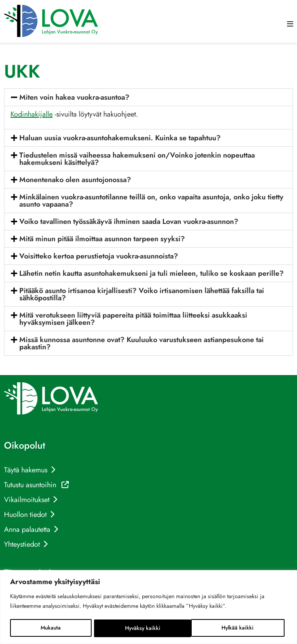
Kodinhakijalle (31, 114)
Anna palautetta (27, 529)
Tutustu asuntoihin (36, 485)
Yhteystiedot (22, 544)
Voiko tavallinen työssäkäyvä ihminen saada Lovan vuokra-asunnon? (128, 221)
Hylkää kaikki (141, 628)
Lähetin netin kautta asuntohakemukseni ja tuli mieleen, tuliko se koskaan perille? (151, 273)
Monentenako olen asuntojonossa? (75, 179)
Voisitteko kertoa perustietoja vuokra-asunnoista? (98, 256)
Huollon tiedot (25, 514)
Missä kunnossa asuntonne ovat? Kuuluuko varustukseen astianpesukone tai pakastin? (141, 343)
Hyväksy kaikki (238, 628)
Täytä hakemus (25, 470)
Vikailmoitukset (26, 499)
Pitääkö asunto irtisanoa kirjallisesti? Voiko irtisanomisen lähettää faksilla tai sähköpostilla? (141, 294)
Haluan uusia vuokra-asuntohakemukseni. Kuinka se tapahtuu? (120, 138)
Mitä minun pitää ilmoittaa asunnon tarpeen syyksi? (102, 239)
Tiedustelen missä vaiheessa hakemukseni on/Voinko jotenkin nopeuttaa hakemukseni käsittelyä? (137, 159)
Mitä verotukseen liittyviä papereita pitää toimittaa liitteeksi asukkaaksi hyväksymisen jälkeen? (133, 319)
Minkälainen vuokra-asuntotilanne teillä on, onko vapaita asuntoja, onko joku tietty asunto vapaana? (151, 200)
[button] (290, 24)
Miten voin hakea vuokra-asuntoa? (74, 97)
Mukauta (50, 628)
